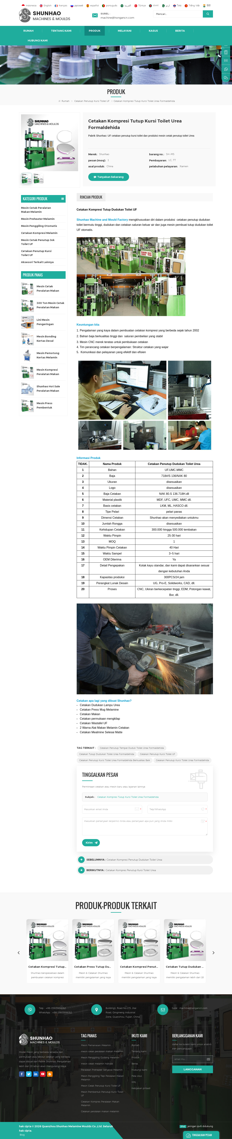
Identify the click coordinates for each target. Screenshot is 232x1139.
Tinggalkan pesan (198, 1135)
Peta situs (137, 1076)
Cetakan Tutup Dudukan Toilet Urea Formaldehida (106, 754)
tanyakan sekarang (109, 177)
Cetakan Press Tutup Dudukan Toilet (93, 966)
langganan (193, 1069)
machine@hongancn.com (117, 17)
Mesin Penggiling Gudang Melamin (100, 1057)
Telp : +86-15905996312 (52, 1008)
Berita (180, 30)
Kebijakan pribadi (141, 1088)
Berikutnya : (91, 870)
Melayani (124, 30)
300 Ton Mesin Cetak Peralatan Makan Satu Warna (50, 305)
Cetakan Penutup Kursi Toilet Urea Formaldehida (182, 760)
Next (213, 952)
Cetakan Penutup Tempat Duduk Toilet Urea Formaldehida (132, 748)
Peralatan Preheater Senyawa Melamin (102, 1069)
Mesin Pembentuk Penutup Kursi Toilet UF (102, 1094)
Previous (18, 952)
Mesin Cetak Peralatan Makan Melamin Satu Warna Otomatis (50, 289)
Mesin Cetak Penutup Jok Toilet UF (38, 242)
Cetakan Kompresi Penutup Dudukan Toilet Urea (134, 859)
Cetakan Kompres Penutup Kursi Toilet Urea (131, 870)
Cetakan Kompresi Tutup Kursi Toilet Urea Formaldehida (128, 797)
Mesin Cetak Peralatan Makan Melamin (36, 209)
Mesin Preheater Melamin (38, 219)
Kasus (153, 30)
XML (134, 1082)
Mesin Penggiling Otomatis (39, 226)
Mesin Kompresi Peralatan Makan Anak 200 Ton (48, 372)
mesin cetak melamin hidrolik (97, 1063)
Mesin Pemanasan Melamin (96, 1045)
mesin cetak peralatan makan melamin (102, 1051)
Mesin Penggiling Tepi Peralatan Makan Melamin (102, 1078)
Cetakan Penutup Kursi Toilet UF (91, 101)
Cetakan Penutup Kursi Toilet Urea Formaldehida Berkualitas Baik (114, 760)
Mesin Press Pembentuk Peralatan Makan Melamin (48, 406)
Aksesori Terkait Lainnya (37, 262)
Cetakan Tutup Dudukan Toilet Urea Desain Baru (185, 966)
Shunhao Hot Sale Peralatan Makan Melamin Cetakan (48, 389)
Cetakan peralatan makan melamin (100, 1111)
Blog (22, 1134)
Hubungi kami (38, 40)
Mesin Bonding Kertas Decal (46, 338)
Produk (94, 30)
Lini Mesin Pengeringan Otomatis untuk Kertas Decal (47, 322)
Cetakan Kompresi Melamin (39, 233)
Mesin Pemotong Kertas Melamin (48, 355)
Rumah (28, 30)
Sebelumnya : (92, 859)
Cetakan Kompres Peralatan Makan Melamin (100, 1103)
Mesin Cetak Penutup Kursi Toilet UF (101, 1085)
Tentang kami (61, 30)
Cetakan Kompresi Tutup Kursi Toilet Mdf (47, 966)
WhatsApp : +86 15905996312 (55, 1012)
